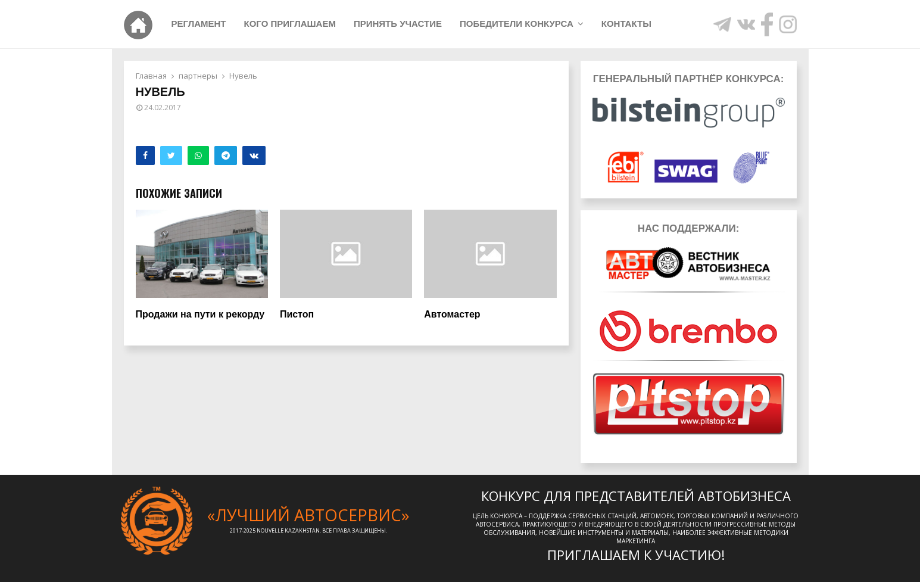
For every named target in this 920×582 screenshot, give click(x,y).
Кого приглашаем (290, 23)
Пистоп (297, 314)
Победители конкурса (516, 23)
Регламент (198, 23)
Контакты (626, 23)
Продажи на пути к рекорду (200, 314)
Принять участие (398, 23)
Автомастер (452, 314)
